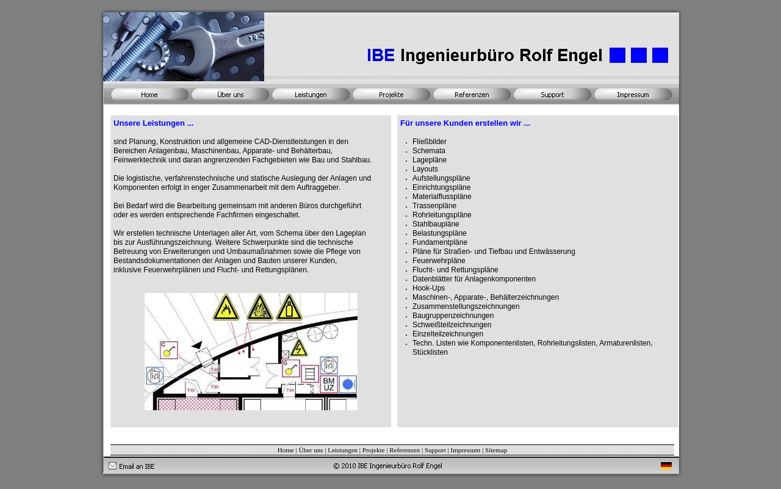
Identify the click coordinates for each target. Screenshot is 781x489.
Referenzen (404, 450)
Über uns (310, 450)
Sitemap (496, 450)
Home (286, 450)
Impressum (465, 450)
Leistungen (343, 450)
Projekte (373, 450)
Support (435, 450)
